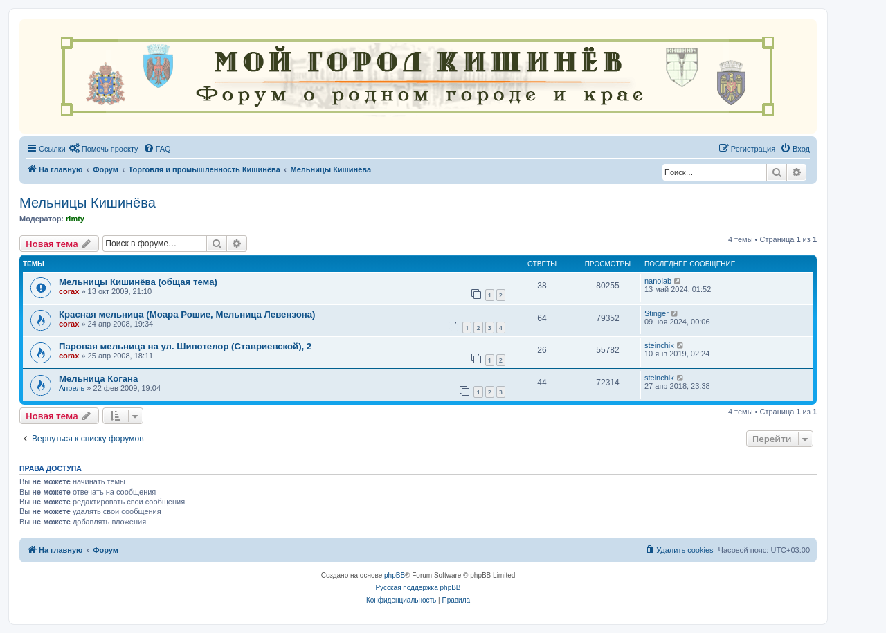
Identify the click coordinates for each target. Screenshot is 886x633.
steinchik (659, 345)
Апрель (71, 388)
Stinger (656, 313)
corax (69, 291)
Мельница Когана (98, 379)
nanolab (657, 281)
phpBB (394, 575)
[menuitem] (103, 148)
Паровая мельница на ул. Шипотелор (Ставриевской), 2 (185, 346)
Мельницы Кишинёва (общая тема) (138, 282)
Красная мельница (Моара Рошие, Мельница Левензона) (187, 314)
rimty (75, 218)
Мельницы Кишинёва (87, 202)
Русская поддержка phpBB (417, 587)
